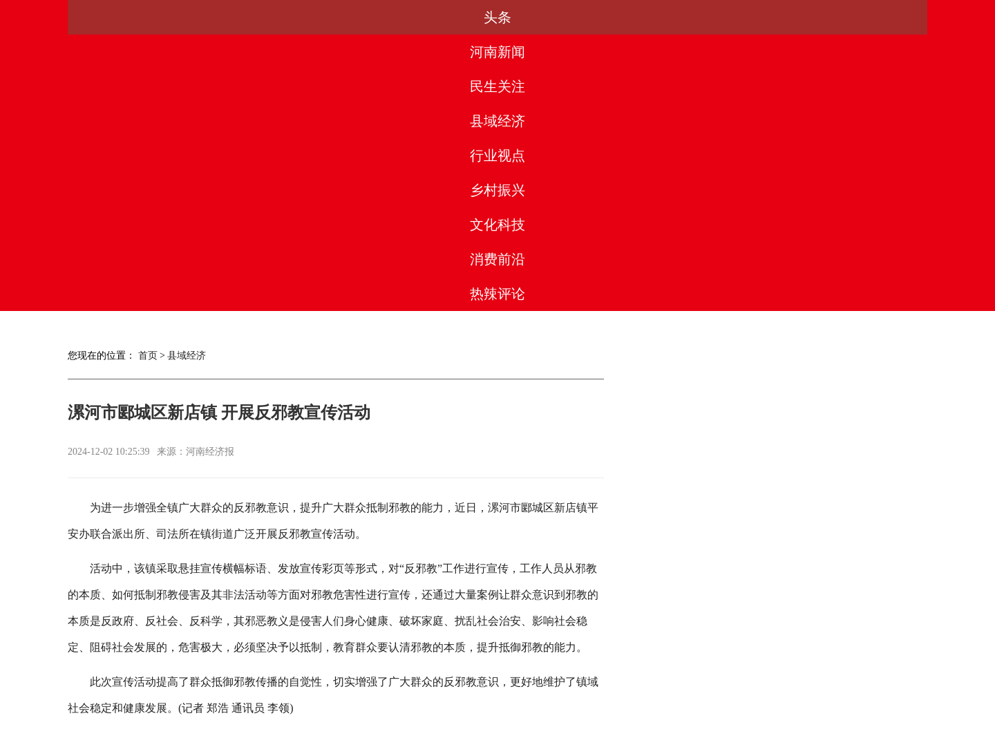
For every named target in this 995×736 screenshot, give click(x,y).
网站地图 (711, 673)
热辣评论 (879, 17)
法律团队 (528, 673)
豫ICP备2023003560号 (494, 723)
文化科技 (688, 17)
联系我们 (589, 673)
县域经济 (402, 17)
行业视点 (497, 17)
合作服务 (405, 673)
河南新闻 (210, 17)
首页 (148, 79)
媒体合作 (344, 673)
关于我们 (283, 673)
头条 (115, 17)
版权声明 (467, 673)
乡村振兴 (592, 17)
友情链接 (651, 673)
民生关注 (306, 17)
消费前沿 (784, 17)
